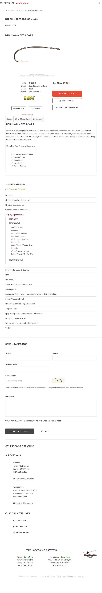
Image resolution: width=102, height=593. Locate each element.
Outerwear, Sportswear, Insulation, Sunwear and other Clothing (31, 294)
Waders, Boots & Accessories (17, 209)
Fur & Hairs (15, 242)
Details (9, 119)
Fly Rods (8, 195)
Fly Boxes (9, 279)
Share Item (19, 108)
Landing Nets (10, 289)
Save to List (68, 101)
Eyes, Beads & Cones (19, 233)
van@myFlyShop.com (24, 503)
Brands (14, 219)
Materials (20, 10)
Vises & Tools (17, 260)
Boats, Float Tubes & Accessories (19, 284)
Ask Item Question (68, 107)
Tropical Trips (11, 308)
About (80, 576)
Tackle (8, 328)
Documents (37, 119)
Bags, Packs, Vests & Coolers (17, 270)
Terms (45, 576)
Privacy (56, 576)
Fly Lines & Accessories (14, 205)
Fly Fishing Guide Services (15, 318)
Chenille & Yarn (17, 227)
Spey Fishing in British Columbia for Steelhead (23, 313)
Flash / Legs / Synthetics (20, 239)
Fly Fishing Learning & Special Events (20, 304)
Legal (68, 576)
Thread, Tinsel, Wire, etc (20, 251)
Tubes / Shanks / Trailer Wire (22, 254)
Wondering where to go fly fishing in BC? (21, 323)
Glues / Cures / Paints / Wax (22, 245)
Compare (36, 108)
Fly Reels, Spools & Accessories (17, 200)
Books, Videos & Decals (14, 299)
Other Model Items (22, 119)
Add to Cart (68, 93)
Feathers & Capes (17, 236)
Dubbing (14, 230)
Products (12, 10)
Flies (7, 274)
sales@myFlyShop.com (25, 478)
